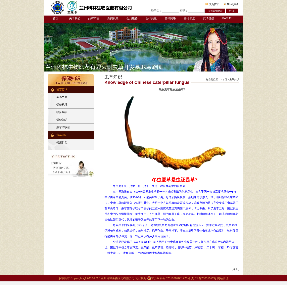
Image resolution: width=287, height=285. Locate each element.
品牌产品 (93, 18)
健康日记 (62, 142)
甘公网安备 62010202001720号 (168, 278)
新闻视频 (113, 18)
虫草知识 (62, 134)
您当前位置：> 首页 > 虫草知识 (222, 79)
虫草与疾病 (63, 127)
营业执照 (141, 278)
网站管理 (222, 278)
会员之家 (62, 97)
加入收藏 (231, 4)
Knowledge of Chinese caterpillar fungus (147, 82)
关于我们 (74, 18)
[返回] (235, 269)
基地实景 (189, 18)
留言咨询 (62, 89)
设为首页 (212, 4)
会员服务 (132, 18)
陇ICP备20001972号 (203, 278)
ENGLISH (228, 18)
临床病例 (62, 112)
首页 (55, 18)
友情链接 (208, 18)
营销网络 (170, 18)
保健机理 (62, 104)
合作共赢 (151, 18)
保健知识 (62, 119)
